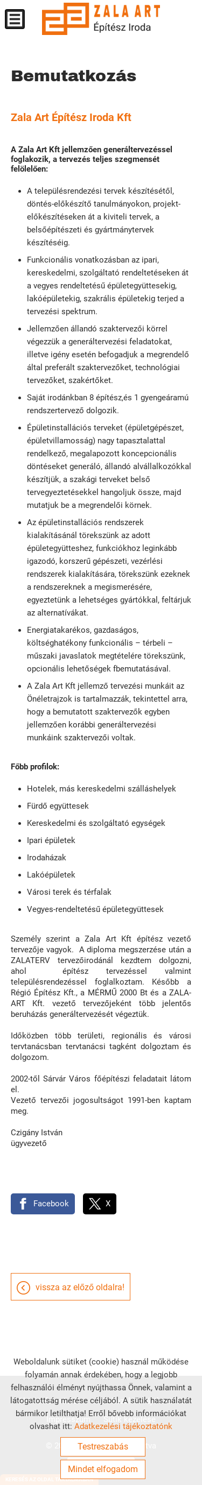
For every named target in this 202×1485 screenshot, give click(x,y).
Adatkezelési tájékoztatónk (123, 1426)
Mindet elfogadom (103, 1469)
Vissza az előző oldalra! (80, 1287)
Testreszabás (103, 1446)
